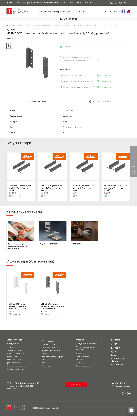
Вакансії (114, 355)
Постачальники (117, 364)
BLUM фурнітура (12, 344)
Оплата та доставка (83, 366)
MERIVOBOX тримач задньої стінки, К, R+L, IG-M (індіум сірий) (52, 306)
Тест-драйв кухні (82, 356)
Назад (12, 30)
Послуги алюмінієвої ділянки (86, 344)
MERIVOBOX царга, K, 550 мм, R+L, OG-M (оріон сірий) (52, 187)
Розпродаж (46, 366)
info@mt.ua (10, 389)
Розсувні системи (48, 344)
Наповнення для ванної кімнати (18, 366)
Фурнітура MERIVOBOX (49, 244)
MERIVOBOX (76, 244)
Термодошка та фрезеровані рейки (53, 358)
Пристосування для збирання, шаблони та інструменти (17, 246)
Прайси (79, 359)
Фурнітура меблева (13, 359)
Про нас (114, 352)
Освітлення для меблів (14, 369)
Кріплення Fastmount (14, 363)
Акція (44, 363)
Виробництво (81, 353)
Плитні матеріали (48, 341)
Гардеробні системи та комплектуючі (15, 354)
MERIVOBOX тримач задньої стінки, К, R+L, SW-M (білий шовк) (19, 306)
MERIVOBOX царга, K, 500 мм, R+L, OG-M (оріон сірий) (84, 187)
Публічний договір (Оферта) (118, 359)
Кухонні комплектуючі (14, 350)
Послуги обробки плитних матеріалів (86, 348)
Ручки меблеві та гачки (50, 347)
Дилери (114, 344)
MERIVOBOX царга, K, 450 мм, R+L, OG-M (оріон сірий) (115, 187)
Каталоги (79, 363)
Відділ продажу (76, 384)
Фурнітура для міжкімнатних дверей (52, 352)
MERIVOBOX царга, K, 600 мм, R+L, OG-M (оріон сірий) (20, 187)
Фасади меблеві (12, 347)
